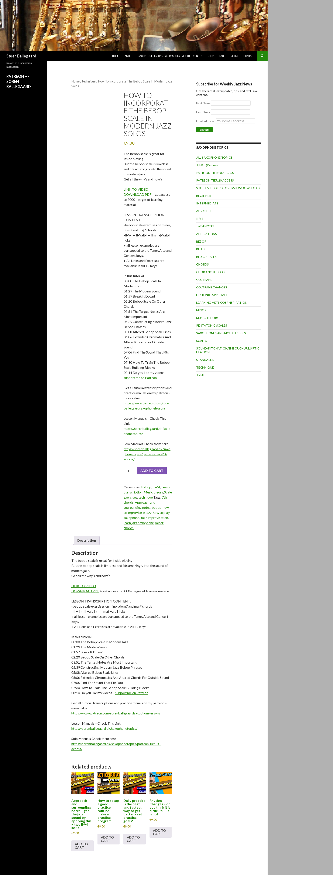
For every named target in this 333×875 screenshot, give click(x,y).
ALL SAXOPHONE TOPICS (214, 157)
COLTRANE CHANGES (211, 287)
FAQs (222, 56)
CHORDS (202, 264)
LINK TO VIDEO (136, 189)
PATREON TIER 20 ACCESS (215, 180)
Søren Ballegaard (21, 56)
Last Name (203, 112)
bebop (156, 507)
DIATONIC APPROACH (212, 295)
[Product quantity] (130, 470)
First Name (203, 103)
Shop (211, 56)
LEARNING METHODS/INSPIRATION (221, 302)
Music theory (153, 492)
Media (234, 56)
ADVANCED (204, 211)
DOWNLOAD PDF (137, 194)
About (129, 56)
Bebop (146, 487)
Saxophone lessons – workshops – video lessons (168, 56)
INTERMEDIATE (207, 203)
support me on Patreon (140, 378)
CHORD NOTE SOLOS (211, 272)
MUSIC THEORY (207, 318)
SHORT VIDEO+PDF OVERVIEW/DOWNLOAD (228, 188)
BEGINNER (203, 195)
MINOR (201, 310)
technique (89, 81)
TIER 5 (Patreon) (207, 165)
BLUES (200, 249)
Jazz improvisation (154, 518)
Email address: (225, 121)
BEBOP (201, 241)
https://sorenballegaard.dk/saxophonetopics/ (104, 728)
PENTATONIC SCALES (211, 325)
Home (115, 56)
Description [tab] (86, 540)
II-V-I (156, 487)
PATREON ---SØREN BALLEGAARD (18, 81)
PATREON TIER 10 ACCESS (215, 173)
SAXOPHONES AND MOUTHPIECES (221, 333)
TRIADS (201, 375)
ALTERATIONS (206, 234)
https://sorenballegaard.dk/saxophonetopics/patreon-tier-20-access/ (147, 454)
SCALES (201, 340)
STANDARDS (205, 360)
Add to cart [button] (81, 845)
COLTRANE (204, 279)
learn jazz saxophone (139, 523)
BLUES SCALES (206, 257)
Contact (249, 56)
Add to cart (151, 470)
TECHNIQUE (205, 367)
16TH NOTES (205, 226)
